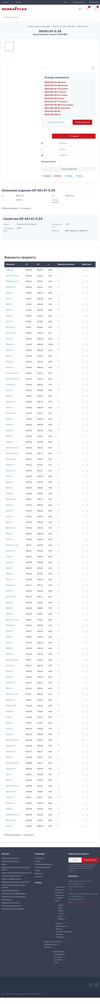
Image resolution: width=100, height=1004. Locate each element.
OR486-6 (9, 562)
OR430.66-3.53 (12, 373)
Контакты (38, 877)
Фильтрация (6, 900)
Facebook (46, 176)
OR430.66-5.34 (12, 379)
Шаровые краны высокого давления (15, 882)
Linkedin (68, 176)
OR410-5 (9, 299)
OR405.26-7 (11, 287)
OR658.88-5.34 (12, 815)
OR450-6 (9, 430)
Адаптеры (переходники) (11, 876)
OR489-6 (9, 574)
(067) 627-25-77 (56, 101)
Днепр (17, 2)
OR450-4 (10, 425)
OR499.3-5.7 (11, 597)
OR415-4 (9, 310)
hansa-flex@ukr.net (79, 889)
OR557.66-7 (11, 700)
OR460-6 (9, 482)
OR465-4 (9, 494)
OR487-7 (9, 568)
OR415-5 (9, 316)
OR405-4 (10, 270)
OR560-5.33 (11, 706)
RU (64, 2)
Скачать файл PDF (68, 169)
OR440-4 (10, 408)
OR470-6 (9, 511)
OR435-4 (9, 390)
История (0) (93, 2)
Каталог (5, 854)
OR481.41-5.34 (12, 545)
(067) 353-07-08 (56, 85)
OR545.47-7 (11, 683)
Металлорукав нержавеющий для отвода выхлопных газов (59, 957)
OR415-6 (9, 322)
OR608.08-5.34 (12, 763)
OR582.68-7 (11, 746)
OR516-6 (9, 643)
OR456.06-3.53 (12, 448)
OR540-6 (9, 671)
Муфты (4, 864)
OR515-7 (9, 637)
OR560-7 (9, 717)
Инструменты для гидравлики (13, 909)
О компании (39, 858)
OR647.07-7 (10, 797)
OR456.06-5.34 (12, 453)
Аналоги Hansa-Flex (42, 867)
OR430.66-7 (11, 385)
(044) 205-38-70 (52, 114)
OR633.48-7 (11, 792)
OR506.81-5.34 (12, 620)
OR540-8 (10, 677)
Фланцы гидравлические (11, 879)
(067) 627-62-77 (55, 92)
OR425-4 (9, 350)
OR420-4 (9, 339)
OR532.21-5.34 (12, 660)
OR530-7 (9, 654)
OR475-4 (9, 516)
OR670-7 (9, 826)
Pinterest (57, 176)
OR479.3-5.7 (11, 528)
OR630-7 (9, 780)
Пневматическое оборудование (14, 894)
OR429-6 (9, 362)
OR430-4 (10, 367)
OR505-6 (9, 614)
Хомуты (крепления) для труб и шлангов (13, 886)
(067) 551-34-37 (56, 89)
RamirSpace (38, 994)
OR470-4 (9, 505)
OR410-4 (9, 293)
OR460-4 (10, 476)
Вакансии (38, 874)
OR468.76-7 (11, 499)
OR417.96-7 (10, 327)
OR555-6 (9, 688)
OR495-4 (9, 591)
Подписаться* (90, 860)
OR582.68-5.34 (12, 740)
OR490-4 (9, 580)
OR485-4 (10, 557)
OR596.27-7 (11, 752)
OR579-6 (9, 723)
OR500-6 (10, 602)
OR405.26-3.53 (12, 276)
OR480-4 (10, 534)
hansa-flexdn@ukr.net (80, 902)
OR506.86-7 (11, 625)
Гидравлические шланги (11, 858)
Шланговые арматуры (10, 861)
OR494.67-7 (11, 585)
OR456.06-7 (11, 459)
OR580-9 (9, 734)
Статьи (37, 870)
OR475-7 (9, 522)
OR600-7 (9, 757)
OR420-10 (10, 344)
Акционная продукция (43, 864)
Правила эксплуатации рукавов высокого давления (53, 944)
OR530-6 (9, 648)
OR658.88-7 (11, 820)
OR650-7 (9, 809)
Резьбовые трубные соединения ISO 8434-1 (15, 868)
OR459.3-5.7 (11, 471)
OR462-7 (9, 488)
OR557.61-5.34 (12, 694)
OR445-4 (9, 419)
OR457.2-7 (10, 465)
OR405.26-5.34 (12, 281)
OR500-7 (9, 608)
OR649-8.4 (10, 803)
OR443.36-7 (11, 413)
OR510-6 (9, 631)
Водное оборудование (10, 891)
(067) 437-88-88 (59, 105)
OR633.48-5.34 (12, 786)
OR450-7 (9, 436)
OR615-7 (9, 774)
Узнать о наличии (82, 122)
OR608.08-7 (11, 769)
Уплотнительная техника (11, 906)
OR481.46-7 (11, 551)
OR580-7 (9, 729)
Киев (4, 2)
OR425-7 (9, 356)
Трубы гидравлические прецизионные (16, 873)
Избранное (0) (78, 2)
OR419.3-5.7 (11, 333)
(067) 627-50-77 (54, 98)
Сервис (38, 861)
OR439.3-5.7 (11, 402)
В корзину (74, 136)
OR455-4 (9, 442)
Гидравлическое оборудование (13, 897)
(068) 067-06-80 (55, 82)
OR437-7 (9, 396)
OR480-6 (10, 539)
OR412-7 (9, 304)
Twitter (79, 176)
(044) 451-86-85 (52, 111)
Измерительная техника (11, 903)
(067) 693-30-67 (56, 95)
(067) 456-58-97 (57, 108)
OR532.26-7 (11, 666)
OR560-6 (9, 711)
